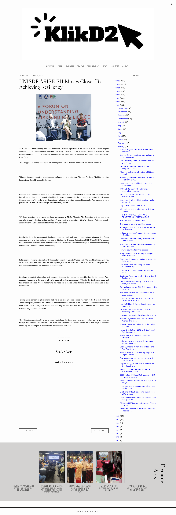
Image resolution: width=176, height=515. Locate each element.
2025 (118, 84)
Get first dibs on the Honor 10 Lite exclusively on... (135, 196)
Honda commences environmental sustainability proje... (135, 370)
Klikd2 (78, 511)
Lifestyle (50, 66)
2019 (118, 105)
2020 (118, 102)
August (121, 122)
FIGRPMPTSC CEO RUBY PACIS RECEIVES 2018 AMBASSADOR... (135, 216)
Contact (115, 66)
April (120, 136)
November (122, 112)
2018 (118, 416)
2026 (118, 81)
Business (70, 66)
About (125, 66)
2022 (118, 95)
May (120, 133)
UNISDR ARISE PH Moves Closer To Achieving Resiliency (135, 311)
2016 (118, 423)
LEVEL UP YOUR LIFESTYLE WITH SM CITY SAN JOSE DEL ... (136, 299)
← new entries (28, 431)
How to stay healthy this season (134, 250)
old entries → (100, 431)
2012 (118, 437)
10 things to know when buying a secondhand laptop (134, 190)
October (121, 115)
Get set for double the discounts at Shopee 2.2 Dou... (135, 167)
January (121, 146)
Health (105, 66)
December (122, 108)
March (120, 140)
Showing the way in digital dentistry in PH (138, 315)
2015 (118, 426)
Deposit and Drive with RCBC (132, 206)
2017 (118, 420)
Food (60, 66)
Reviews (80, 66)
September (123, 119)
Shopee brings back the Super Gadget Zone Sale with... (136, 254)
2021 (118, 98)
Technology (93, 66)
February (122, 143)
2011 (118, 440)
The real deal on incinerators (132, 220)
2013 (118, 433)
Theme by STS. (95, 511)
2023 (118, 91)
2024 (118, 88)
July (120, 126)
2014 (118, 430)
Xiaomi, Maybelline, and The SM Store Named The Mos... (136, 320)
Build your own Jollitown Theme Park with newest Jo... (136, 342)
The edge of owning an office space (135, 224)
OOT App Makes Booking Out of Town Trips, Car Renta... (136, 282)
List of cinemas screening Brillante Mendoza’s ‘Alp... (135, 266)
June (120, 129)
